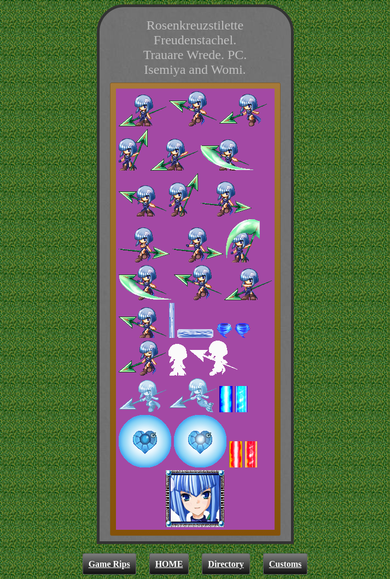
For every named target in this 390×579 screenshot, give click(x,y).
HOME (169, 564)
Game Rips (109, 564)
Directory (225, 564)
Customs (285, 564)
